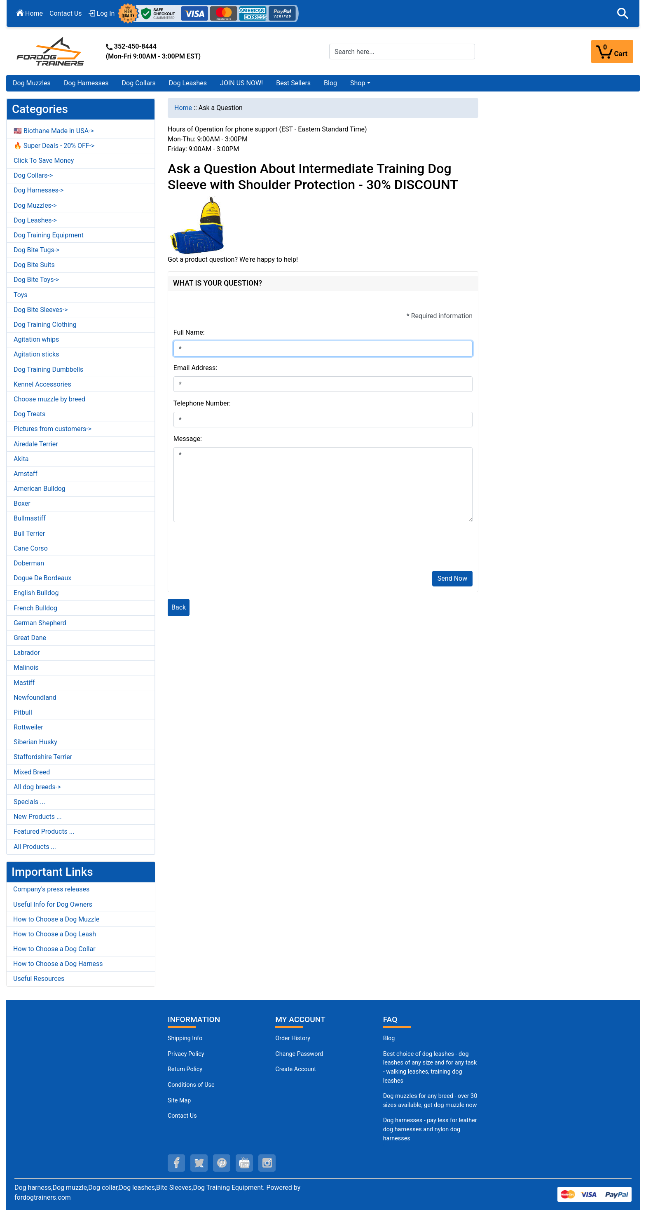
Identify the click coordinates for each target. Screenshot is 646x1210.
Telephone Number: (202, 403)
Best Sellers (293, 83)
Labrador (27, 653)
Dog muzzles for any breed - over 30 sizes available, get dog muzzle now (430, 1101)
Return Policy (185, 1069)
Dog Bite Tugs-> (36, 250)
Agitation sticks (36, 354)
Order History (292, 1038)
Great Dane (30, 638)
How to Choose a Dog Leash (54, 934)
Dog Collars (139, 83)
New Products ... (38, 817)
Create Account (295, 1069)
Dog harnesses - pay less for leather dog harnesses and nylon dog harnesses (430, 1129)
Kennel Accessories (42, 384)
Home (29, 13)
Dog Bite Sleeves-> (41, 310)
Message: (187, 439)
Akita (21, 459)
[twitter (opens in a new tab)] (199, 1163)
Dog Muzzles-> (35, 205)
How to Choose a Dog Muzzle (56, 919)
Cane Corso (31, 548)
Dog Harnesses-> (38, 190)
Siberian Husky (35, 742)
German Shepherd (40, 623)
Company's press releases (51, 889)
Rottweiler (28, 727)
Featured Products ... (44, 831)
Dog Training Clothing (45, 324)
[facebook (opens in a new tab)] (176, 1163)
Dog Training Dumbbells (48, 369)
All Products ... (35, 847)
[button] (623, 13)
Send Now (452, 578)
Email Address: (195, 368)
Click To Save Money (44, 160)
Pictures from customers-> (52, 429)
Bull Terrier (29, 533)
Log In (102, 13)
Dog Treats (29, 414)
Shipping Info (185, 1038)
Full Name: (189, 332)
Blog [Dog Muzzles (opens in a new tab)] (389, 1038)
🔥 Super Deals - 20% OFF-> (54, 146)
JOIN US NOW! (241, 83)
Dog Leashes (188, 83)
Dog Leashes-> (35, 220)
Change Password (299, 1054)
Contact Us (65, 13)
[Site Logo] (51, 51)
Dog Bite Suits (34, 265)
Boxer (22, 503)
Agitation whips (36, 339)
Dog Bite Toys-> (36, 280)
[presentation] (236, 548)
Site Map (179, 1100)
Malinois (26, 667)
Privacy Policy (186, 1054)
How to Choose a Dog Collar (54, 949)
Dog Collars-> (33, 175)
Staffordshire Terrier (43, 757)
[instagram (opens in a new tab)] (267, 1163)
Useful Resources (38, 979)
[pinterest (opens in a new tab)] (221, 1163)
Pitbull (23, 712)
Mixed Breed (32, 772)
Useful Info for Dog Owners (52, 904)
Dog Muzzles (32, 83)
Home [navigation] (183, 108)
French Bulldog (35, 608)
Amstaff (25, 474)
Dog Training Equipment (49, 235)
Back (178, 607)
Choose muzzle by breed (49, 399)
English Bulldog (36, 593)
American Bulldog (40, 488)
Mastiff (24, 683)
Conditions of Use (191, 1084)
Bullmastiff (30, 518)
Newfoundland (35, 697)
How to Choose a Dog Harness (58, 964)
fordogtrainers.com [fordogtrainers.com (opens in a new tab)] (42, 1197)
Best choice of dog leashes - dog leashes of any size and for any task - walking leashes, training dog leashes (430, 1067)
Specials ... (29, 802)
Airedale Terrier (36, 444)
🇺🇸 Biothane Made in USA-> (54, 131)
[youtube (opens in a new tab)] (244, 1163)
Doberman (29, 563)
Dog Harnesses (86, 83)
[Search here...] (402, 51)
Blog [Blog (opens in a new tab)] (330, 83)
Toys (21, 295)
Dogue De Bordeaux (42, 578)
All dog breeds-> (37, 787)
